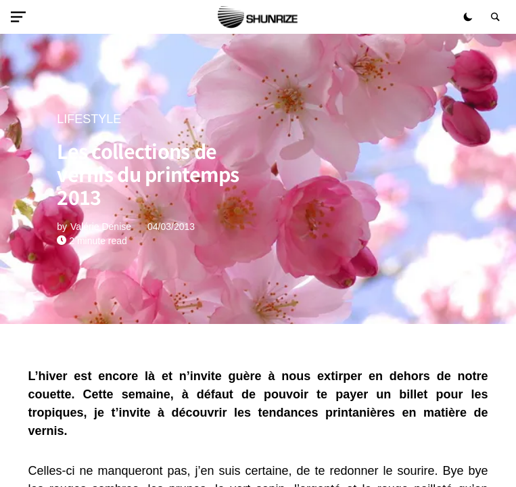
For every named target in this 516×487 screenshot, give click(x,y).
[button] (21, 17)
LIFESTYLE (89, 119)
